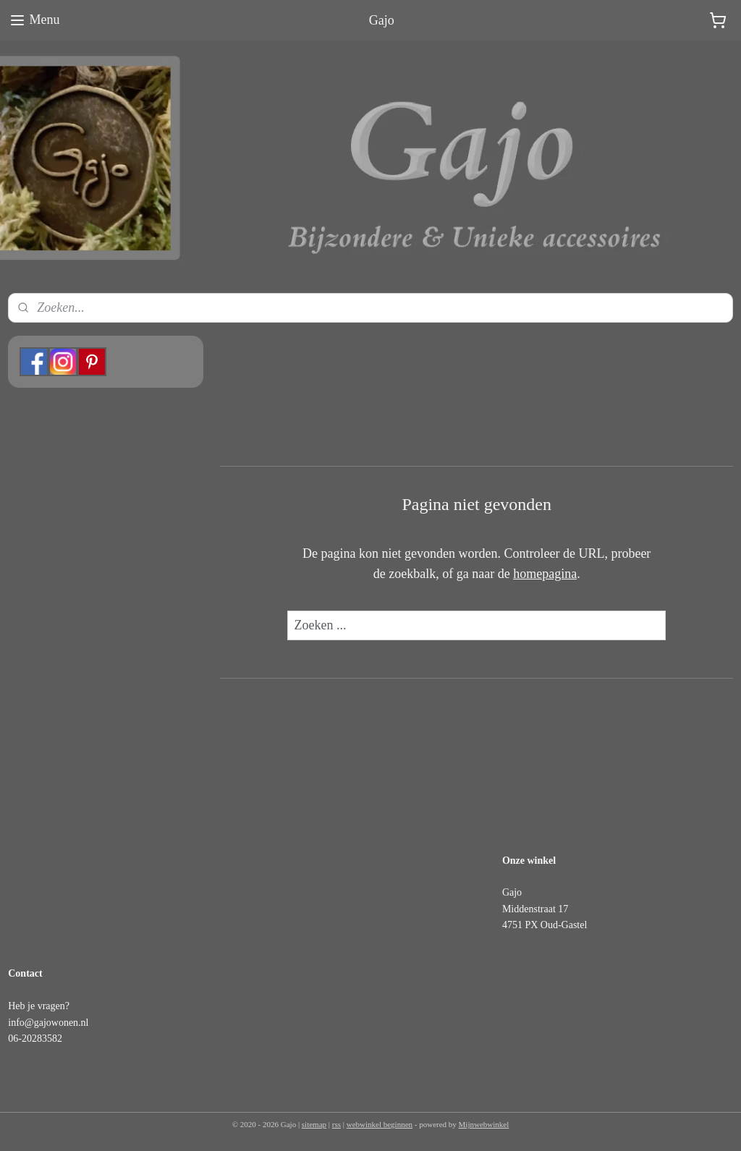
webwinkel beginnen (379, 1124)
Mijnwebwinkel (484, 1124)
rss (336, 1124)
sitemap (314, 1124)
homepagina (545, 574)
